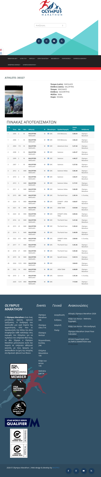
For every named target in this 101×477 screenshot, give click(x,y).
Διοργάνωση (59, 315)
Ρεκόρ (56, 330)
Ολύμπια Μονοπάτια (29, 66)
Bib (19, 129)
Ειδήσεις (57, 320)
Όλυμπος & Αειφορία (79, 59)
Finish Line (75, 128)
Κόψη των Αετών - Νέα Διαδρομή (82, 326)
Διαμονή (57, 325)
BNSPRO (55, 467)
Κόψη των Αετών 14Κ (42, 363)
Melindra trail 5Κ (42, 372)
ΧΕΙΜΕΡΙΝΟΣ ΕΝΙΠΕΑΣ (14, 66)
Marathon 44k (12, 59)
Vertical (32, 59)
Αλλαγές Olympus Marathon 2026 (82, 313)
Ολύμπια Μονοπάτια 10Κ (43, 353)
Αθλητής (31, 129)
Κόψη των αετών (42, 59)
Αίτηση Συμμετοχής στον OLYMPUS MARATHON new (79, 340)
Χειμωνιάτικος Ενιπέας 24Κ (43, 343)
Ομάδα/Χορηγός (63, 129)
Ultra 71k (23, 59)
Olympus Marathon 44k (42, 317)
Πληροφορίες (66, 59)
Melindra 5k (55, 59)
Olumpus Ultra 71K (42, 326)
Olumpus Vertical (42, 333)
